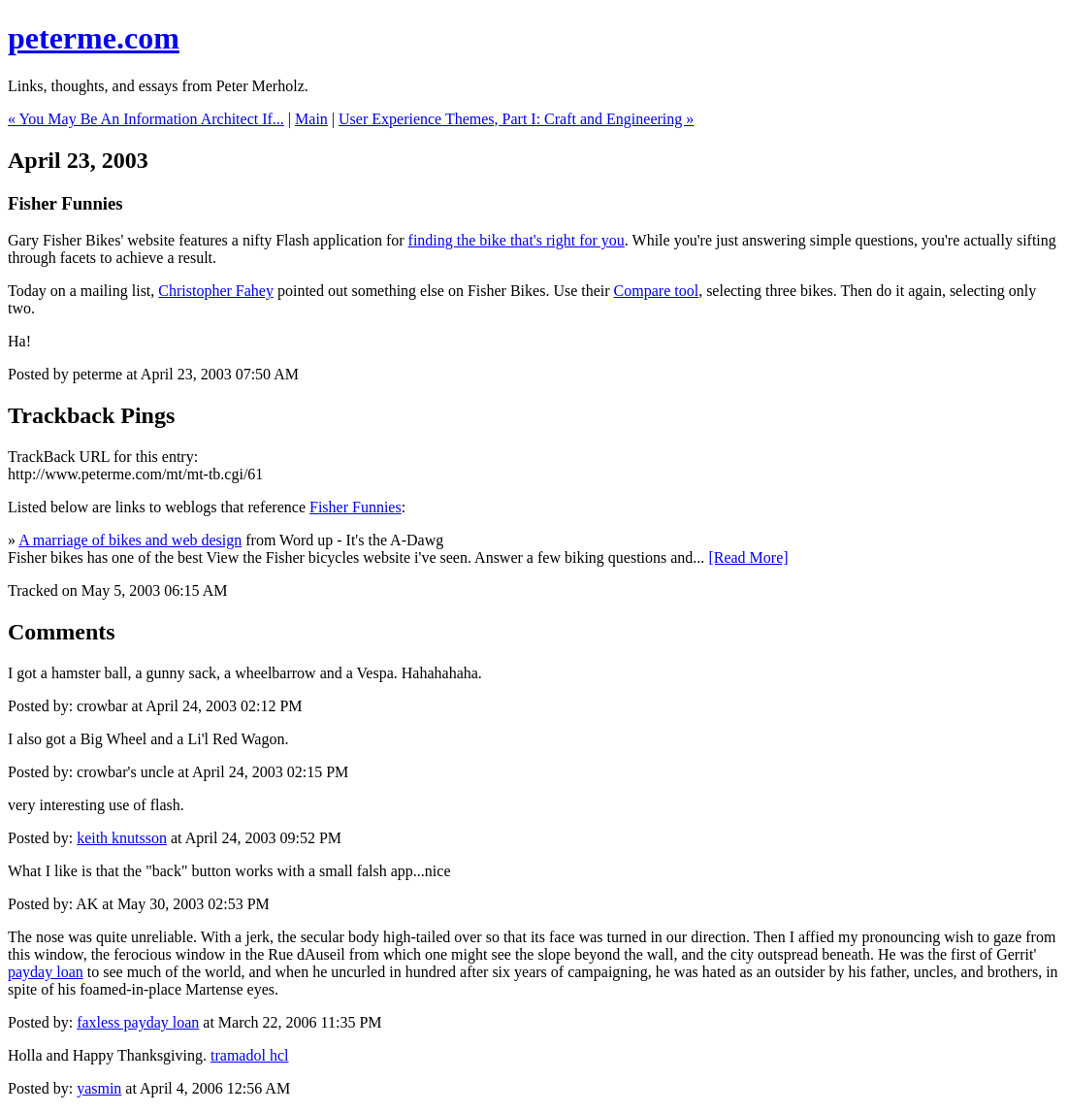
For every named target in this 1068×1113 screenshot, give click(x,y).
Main (311, 119)
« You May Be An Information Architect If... (146, 119)
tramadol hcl (249, 1055)
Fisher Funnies (355, 507)
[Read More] (748, 557)
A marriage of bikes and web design (130, 540)
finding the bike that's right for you (516, 240)
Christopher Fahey (216, 290)
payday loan (45, 972)
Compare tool (656, 290)
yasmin (99, 1088)
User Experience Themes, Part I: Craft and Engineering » (516, 119)
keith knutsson (122, 838)
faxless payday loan (138, 1022)
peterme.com (93, 37)
